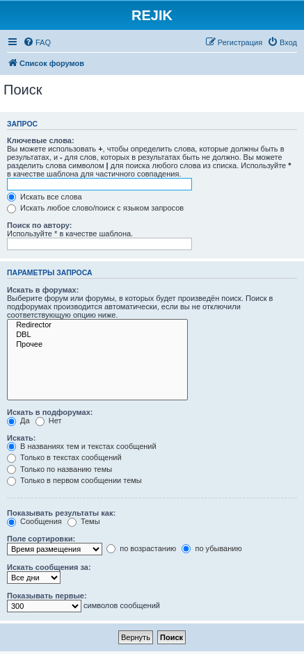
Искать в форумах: (43, 290)
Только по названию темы (59, 469)
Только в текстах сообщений (64, 457)
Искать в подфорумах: (50, 412)
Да (18, 420)
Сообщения (34, 521)
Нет (48, 420)
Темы (83, 521)
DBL (97, 335)
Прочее (97, 345)
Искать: (21, 438)
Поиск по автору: (39, 225)
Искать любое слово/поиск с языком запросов (95, 208)
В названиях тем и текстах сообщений (82, 446)
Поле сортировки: (41, 538)
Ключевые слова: (40, 140)
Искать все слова (44, 197)
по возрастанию (141, 548)
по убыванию (211, 548)
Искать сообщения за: (49, 567)
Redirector (97, 325)
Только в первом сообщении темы (74, 480)
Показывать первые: (47, 595)
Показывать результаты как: (61, 513)
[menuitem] (37, 42)
